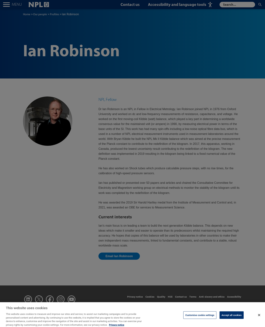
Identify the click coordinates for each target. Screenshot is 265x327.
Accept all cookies (232, 316)
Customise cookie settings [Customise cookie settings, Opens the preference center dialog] (199, 316)
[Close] (259, 317)
